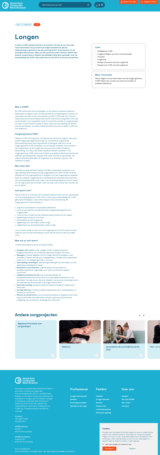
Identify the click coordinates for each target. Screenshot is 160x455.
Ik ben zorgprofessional (50, 13)
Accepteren (109, 448)
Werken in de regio (78, 407)
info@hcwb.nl (20, 422)
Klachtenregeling (103, 414)
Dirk (62, 452)
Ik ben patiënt (75, 13)
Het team (126, 404)
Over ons (95, 13)
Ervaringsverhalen (78, 404)
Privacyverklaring (21, 452)
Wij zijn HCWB (128, 400)
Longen (36, 24)
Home (18, 24)
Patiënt (99, 397)
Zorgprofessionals (78, 397)
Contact (153, 13)
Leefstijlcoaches (103, 410)
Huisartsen (101, 407)
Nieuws (73, 400)
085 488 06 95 (21, 420)
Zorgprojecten (27, 24)
